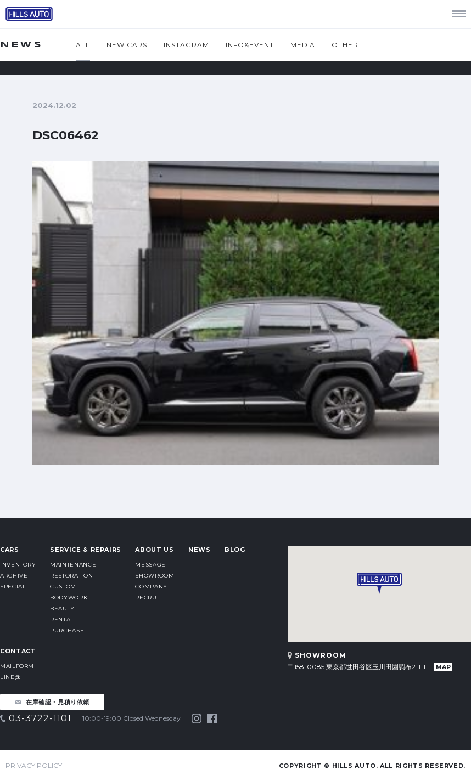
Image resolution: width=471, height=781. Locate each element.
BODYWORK (68, 597)
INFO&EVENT (250, 45)
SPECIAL (13, 586)
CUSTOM (63, 586)
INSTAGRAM (186, 45)
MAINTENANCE (73, 564)
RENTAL (62, 619)
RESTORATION (71, 575)
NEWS (199, 549)
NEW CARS (127, 45)
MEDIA (303, 45)
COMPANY (151, 586)
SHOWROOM (154, 575)
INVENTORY (18, 564)
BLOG (235, 549)
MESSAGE (150, 564)
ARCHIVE (13, 575)
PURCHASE (67, 630)
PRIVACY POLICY (33, 765)
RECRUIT (148, 597)
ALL (83, 45)
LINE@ (10, 677)
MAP (443, 667)
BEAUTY (62, 608)
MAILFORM (17, 666)
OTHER (345, 45)
